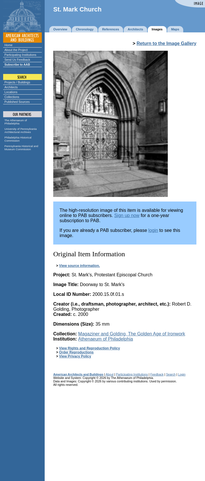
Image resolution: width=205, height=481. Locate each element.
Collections (12, 97)
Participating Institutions (20, 54)
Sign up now (126, 215)
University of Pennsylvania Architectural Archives (21, 130)
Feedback (156, 374)
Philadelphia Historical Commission (18, 139)
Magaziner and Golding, (131, 333)
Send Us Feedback (17, 59)
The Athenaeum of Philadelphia (16, 122)
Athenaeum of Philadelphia (105, 339)
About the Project (16, 50)
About (110, 374)
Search (171, 374)
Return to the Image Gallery (166, 43)
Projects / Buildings (17, 82)
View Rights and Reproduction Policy (89, 348)
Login (182, 374)
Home (9, 45)
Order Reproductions (76, 352)
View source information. (79, 266)
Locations (11, 92)
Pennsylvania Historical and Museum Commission (21, 147)
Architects (11, 87)
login (153, 230)
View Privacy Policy (75, 356)
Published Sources (17, 101)
